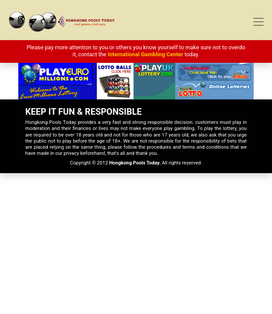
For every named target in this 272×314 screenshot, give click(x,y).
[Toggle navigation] (258, 21)
